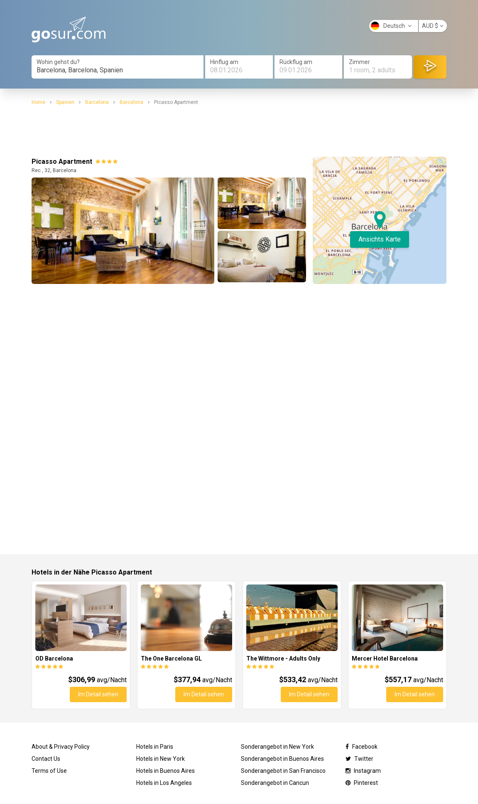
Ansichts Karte (379, 239)
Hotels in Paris (154, 746)
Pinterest (362, 782)
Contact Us (46, 758)
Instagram (363, 770)
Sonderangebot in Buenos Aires (282, 758)
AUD (433, 25)
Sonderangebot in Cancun (275, 782)
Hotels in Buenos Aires (165, 770)
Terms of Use (49, 770)
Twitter (359, 758)
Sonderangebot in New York (277, 746)
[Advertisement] (239, 131)
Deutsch (391, 26)
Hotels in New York (160, 758)
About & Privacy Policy (61, 746)
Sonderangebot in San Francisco (283, 770)
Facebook (361, 746)
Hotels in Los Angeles (164, 782)
